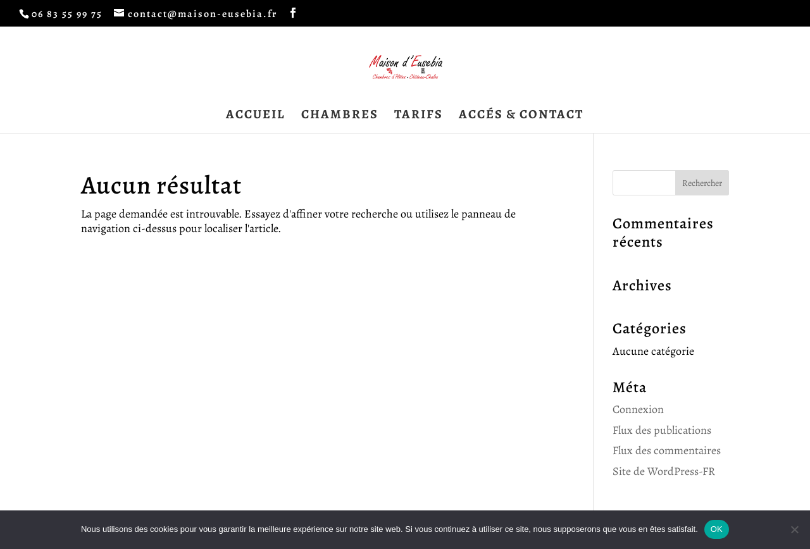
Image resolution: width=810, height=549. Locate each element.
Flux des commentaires (667, 450)
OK (717, 529)
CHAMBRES (339, 116)
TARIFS (418, 116)
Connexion (638, 409)
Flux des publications (662, 430)
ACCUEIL (255, 116)
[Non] (794, 529)
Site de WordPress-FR (664, 471)
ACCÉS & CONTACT (521, 116)
